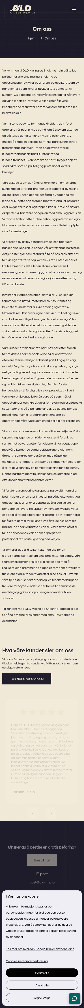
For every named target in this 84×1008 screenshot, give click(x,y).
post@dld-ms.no (42, 889)
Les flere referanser (26, 678)
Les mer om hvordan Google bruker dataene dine (40, 948)
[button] (74, 9)
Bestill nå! (42, 866)
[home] (21, 8)
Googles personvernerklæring (27, 961)
